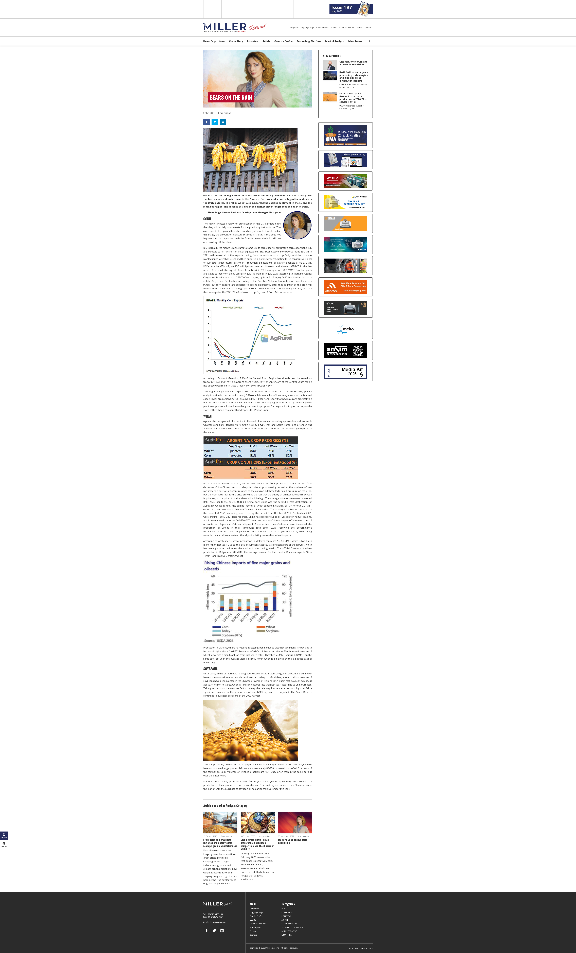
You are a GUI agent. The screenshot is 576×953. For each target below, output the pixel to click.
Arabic (248, 9)
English (212, 9)
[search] (370, 41)
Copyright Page (307, 27)
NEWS (284, 908)
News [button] (222, 41)
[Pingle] (345, 202)
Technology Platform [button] (308, 41)
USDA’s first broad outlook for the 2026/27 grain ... (352, 107)
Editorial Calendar (347, 27)
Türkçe (284, 9)
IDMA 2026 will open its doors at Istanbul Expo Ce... (353, 86)
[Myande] (345, 287)
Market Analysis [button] (334, 41)
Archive (360, 27)
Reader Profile (322, 27)
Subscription (255, 927)
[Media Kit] (345, 371)
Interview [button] (252, 41)
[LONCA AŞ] (345, 350)
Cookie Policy (367, 948)
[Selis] (345, 223)
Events (334, 27)
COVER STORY (288, 912)
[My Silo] (345, 181)
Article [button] (266, 41)
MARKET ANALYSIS (289, 931)
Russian (266, 9)
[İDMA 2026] (345, 135)
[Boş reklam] (345, 160)
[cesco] (345, 266)
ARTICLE (285, 920)
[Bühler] (345, 244)
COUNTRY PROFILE (289, 923)
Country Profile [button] (283, 41)
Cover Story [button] (236, 41)
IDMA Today (287, 935)
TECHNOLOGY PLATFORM (292, 927)
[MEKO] (345, 329)
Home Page (209, 41)
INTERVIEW (286, 916)
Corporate (294, 27)
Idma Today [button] (355, 41)
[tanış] (345, 308)
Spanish (230, 9)
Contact (368, 27)
